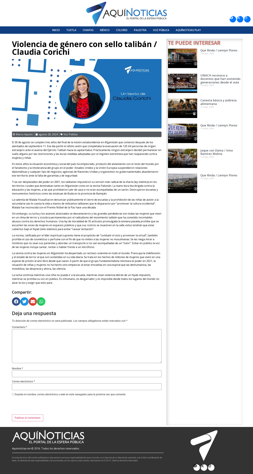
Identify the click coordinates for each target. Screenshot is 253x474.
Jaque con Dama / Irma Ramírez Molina (216, 152)
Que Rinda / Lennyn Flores (218, 50)
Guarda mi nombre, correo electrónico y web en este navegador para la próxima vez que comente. (70, 394)
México (105, 30)
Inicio (56, 30)
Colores (121, 30)
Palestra (140, 30)
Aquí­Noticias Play (188, 30)
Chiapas (88, 30)
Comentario (19, 327)
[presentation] (36, 406)
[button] (16, 301)
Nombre (17, 368)
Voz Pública (161, 30)
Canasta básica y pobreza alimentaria (218, 102)
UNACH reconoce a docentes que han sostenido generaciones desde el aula (220, 78)
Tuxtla (71, 30)
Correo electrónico (23, 381)
